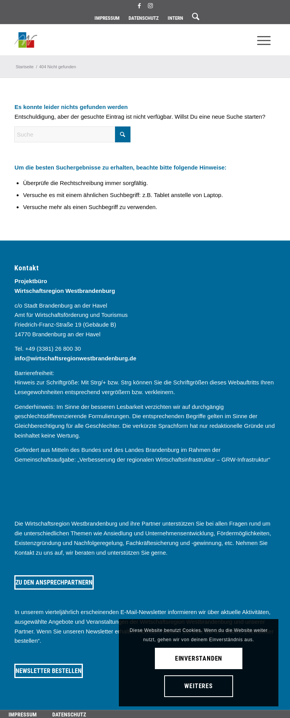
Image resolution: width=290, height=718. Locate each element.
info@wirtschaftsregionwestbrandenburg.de (75, 358)
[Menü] (264, 39)
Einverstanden (198, 658)
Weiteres (198, 686)
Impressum (107, 18)
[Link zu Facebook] (139, 6)
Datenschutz (144, 18)
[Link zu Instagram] (150, 6)
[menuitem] (107, 18)
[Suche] (72, 134)
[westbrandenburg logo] (118, 39)
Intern (175, 18)
